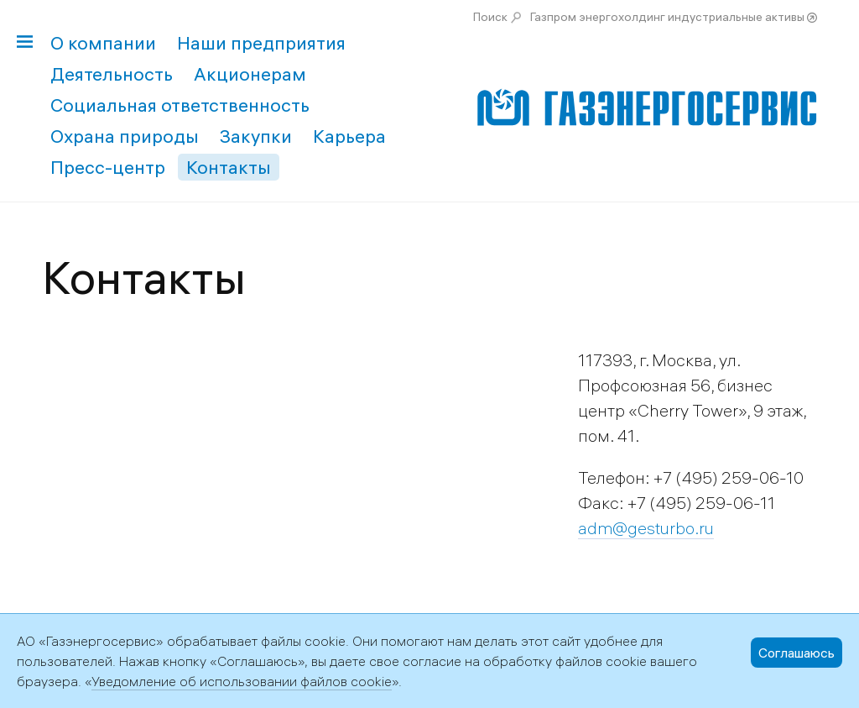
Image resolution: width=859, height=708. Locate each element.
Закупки (256, 136)
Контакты (228, 167)
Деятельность (111, 74)
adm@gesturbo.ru (646, 527)
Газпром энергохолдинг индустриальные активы (667, 16)
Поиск (490, 16)
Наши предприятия (261, 43)
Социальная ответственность (180, 105)
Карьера (349, 136)
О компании (103, 43)
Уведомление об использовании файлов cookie (241, 681)
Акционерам (250, 74)
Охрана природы (124, 136)
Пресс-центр (107, 167)
